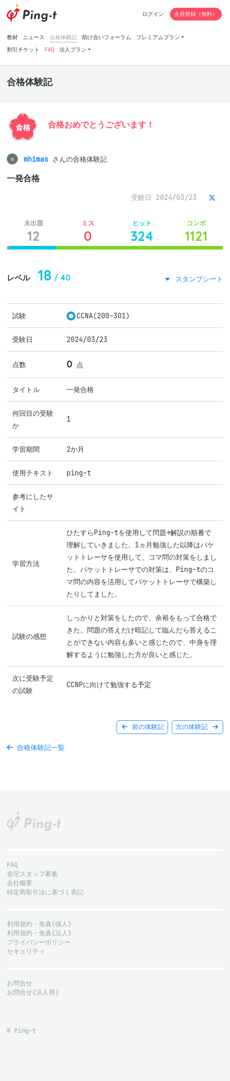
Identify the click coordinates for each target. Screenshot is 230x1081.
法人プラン (73, 49)
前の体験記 (142, 727)
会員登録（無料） (196, 13)
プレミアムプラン (158, 37)
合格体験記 (63, 37)
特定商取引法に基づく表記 (45, 892)
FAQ (49, 49)
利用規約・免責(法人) (39, 933)
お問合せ (19, 983)
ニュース (34, 37)
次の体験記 (197, 727)
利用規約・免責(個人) (39, 924)
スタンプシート (197, 279)
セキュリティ (26, 951)
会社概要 (19, 883)
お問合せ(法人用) (33, 992)
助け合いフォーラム (106, 37)
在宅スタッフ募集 (32, 874)
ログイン (153, 13)
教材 (12, 37)
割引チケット (23, 49)
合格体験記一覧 (36, 747)
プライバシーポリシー (39, 942)
